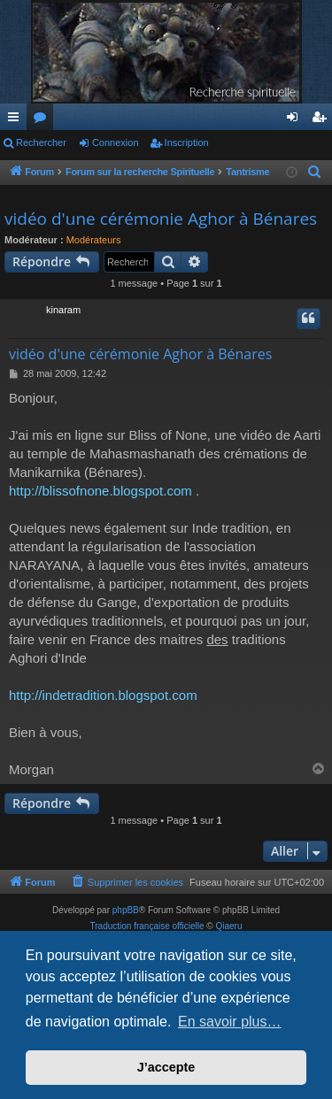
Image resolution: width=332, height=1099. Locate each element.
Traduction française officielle (147, 926)
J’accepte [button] (166, 1067)
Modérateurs (93, 239)
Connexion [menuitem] (296, 120)
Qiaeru (228, 926)
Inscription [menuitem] (322, 120)
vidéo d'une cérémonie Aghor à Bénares (160, 218)
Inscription (187, 142)
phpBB (125, 910)
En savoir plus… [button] (230, 1021)
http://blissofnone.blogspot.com (100, 490)
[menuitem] (315, 172)
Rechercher (41, 142)
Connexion (115, 142)
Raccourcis (17, 120)
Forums (43, 120)
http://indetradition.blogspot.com (103, 695)
